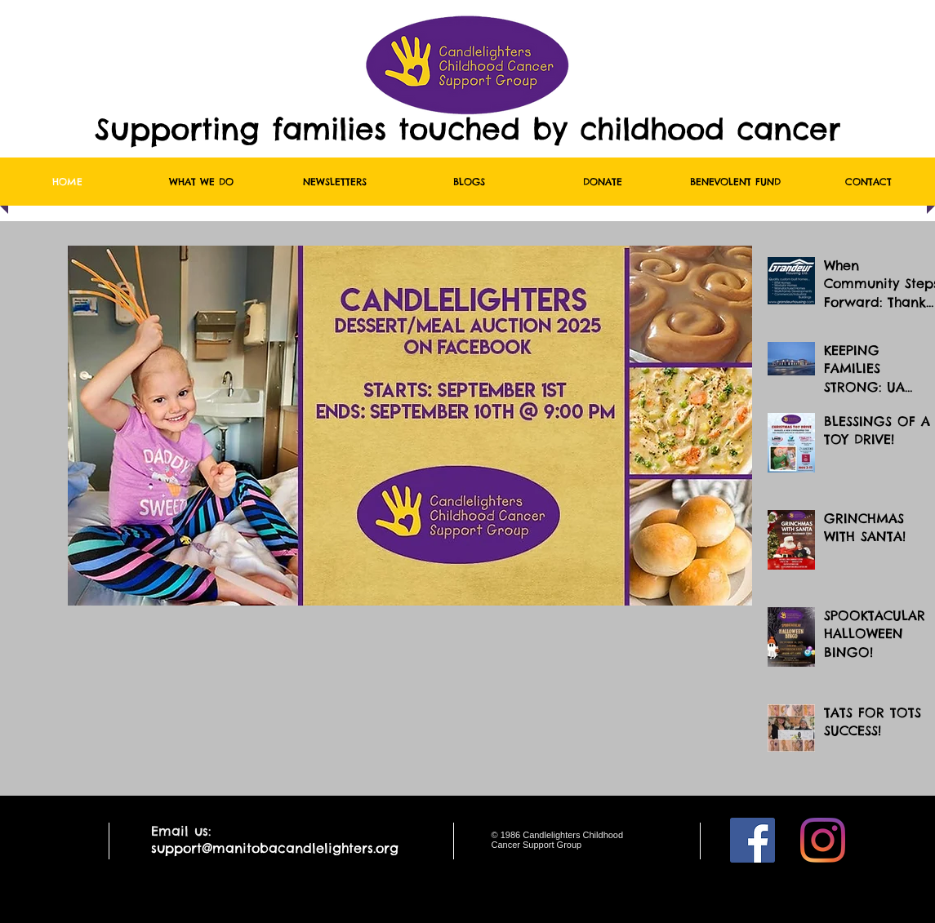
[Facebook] (752, 840)
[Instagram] (822, 840)
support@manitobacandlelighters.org (274, 848)
